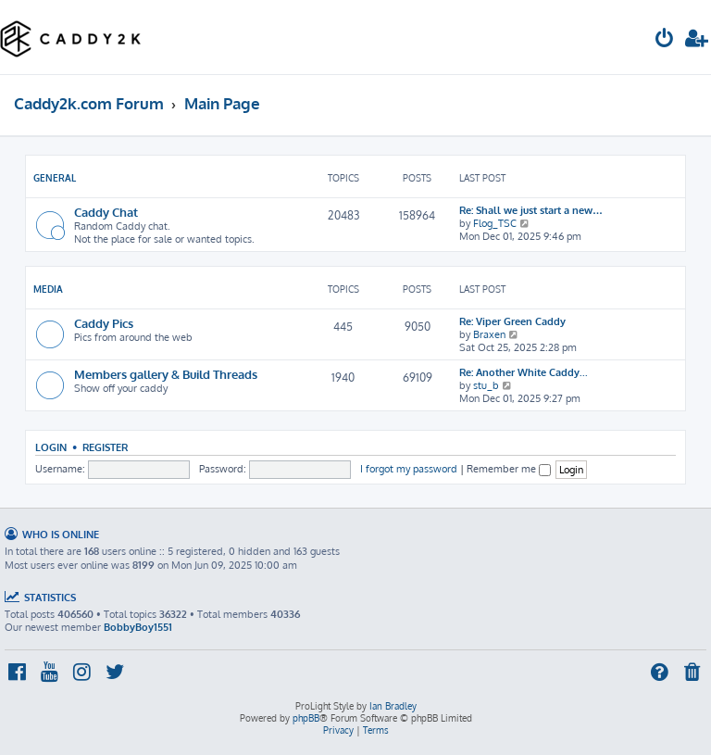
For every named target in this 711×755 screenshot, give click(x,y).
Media (48, 289)
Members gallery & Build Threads (165, 374)
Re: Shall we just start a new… (531, 210)
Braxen (489, 334)
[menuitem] (665, 40)
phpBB (306, 718)
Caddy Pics (103, 323)
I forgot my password (408, 468)
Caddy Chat (106, 212)
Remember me (509, 468)
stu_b (486, 385)
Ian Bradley (393, 705)
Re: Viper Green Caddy (512, 321)
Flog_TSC (495, 223)
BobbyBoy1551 (138, 627)
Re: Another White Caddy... (523, 372)
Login (51, 447)
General (54, 177)
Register (105, 447)
